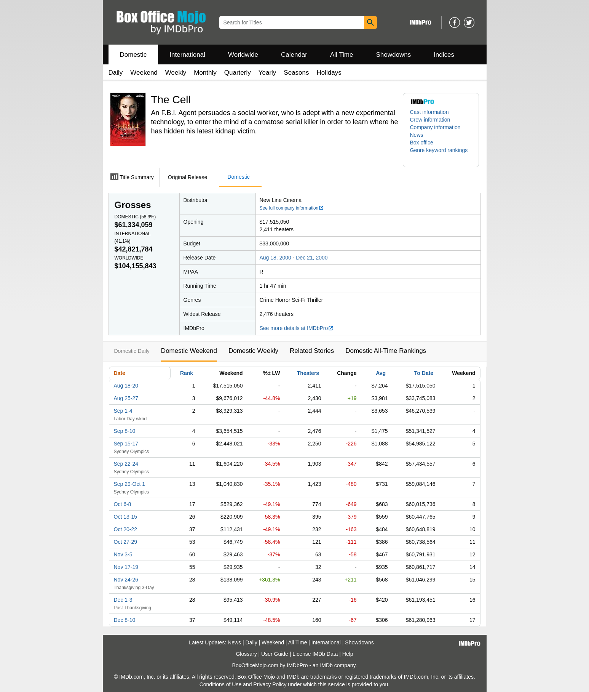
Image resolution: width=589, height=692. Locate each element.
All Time (341, 54)
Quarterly (237, 72)
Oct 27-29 (125, 542)
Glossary (246, 654)
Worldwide (243, 54)
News (416, 135)
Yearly (267, 72)
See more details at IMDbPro (297, 328)
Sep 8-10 (125, 431)
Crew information (430, 120)
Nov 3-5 (123, 554)
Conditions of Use (221, 684)
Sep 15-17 (126, 444)
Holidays (329, 72)
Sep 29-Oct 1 (129, 484)
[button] (441, 154)
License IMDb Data (315, 654)
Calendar (294, 54)
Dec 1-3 (123, 600)
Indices (444, 54)
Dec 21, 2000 (311, 258)
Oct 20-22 (125, 529)
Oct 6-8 (122, 504)
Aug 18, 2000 (275, 258)
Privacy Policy (269, 684)
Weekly (175, 72)
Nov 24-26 (126, 580)
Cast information (429, 112)
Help (347, 654)
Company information (435, 127)
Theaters (308, 373)
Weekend (144, 72)
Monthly (205, 72)
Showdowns (393, 54)
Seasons (296, 72)
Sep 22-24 (126, 464)
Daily (116, 72)
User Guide (274, 654)
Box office (421, 142)
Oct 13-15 (125, 517)
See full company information (292, 208)
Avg (381, 373)
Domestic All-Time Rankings (385, 350)
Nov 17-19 (126, 567)
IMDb (326, 665)
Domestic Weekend (189, 350)
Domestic (133, 54)
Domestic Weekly (253, 350)
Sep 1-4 (123, 411)
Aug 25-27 (126, 398)
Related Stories (312, 350)
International (187, 54)
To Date (423, 373)
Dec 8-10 (125, 620)
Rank (186, 373)
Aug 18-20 (126, 386)
